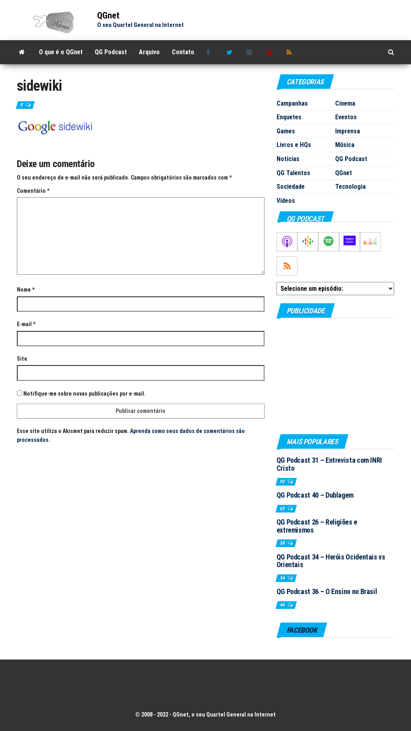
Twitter (230, 52)
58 (283, 543)
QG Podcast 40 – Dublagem (315, 495)
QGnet (108, 15)
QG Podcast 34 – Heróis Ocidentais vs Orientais (331, 561)
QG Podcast (111, 52)
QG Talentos (293, 173)
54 (283, 578)
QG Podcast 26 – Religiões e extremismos (317, 526)
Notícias (288, 159)
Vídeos (286, 200)
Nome (26, 289)
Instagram (250, 52)
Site (22, 358)
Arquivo (149, 52)
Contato (183, 52)
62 (283, 508)
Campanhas (292, 103)
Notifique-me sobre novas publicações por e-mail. (84, 393)
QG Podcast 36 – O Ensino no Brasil (327, 591)
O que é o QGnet (61, 52)
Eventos (346, 117)
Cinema (345, 103)
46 (283, 605)
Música (344, 145)
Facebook (210, 52)
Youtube (270, 52)
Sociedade (291, 186)
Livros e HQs (294, 145)
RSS (291, 52)
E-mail (26, 324)
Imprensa (347, 131)
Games (286, 131)
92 (283, 481)
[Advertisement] (335, 376)
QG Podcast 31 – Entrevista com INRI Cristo (329, 464)
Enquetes (289, 117)
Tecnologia (350, 186)
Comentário (33, 191)
